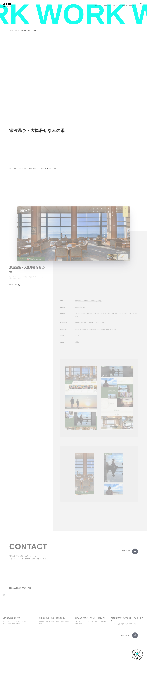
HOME (11, 30)
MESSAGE (106, 5)
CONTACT (132, 5)
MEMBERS (123, 5)
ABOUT (98, 5)
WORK (114, 5)
